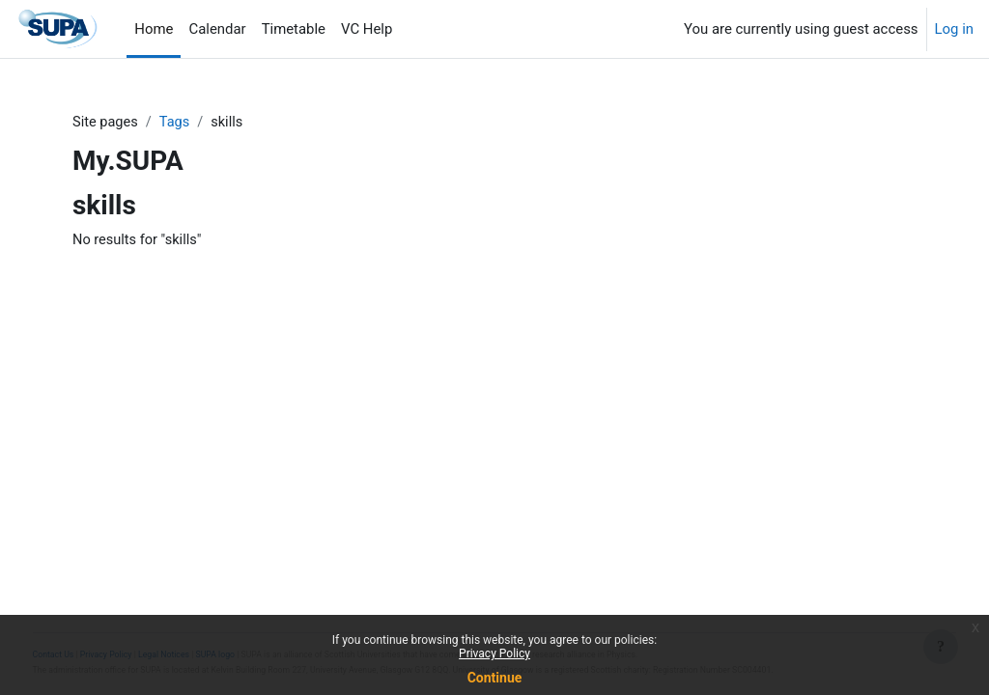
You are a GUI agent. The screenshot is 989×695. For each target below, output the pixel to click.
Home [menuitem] (153, 29)
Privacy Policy (494, 653)
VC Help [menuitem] (366, 29)
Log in (954, 29)
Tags (176, 122)
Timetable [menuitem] (293, 29)
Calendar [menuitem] (216, 29)
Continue (495, 677)
